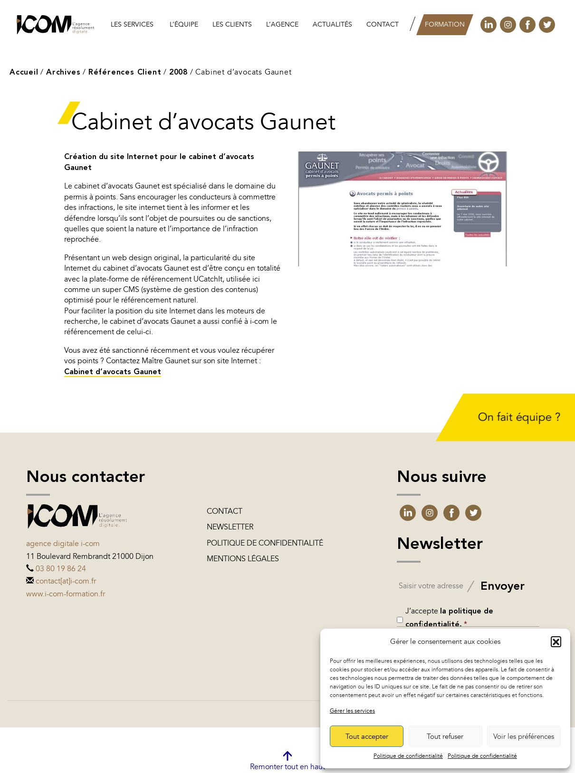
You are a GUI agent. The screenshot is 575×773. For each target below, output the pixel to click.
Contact (382, 24)
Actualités (332, 24)
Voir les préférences (523, 736)
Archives (63, 72)
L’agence (282, 24)
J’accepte (449, 617)
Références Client (125, 72)
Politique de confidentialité (408, 756)
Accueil (24, 72)
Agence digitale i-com (63, 543)
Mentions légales (243, 559)
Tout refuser (445, 736)
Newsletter (230, 527)
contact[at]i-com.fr (66, 581)
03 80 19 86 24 (61, 569)
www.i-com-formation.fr (65, 594)
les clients (232, 24)
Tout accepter (366, 736)
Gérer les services (352, 711)
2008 (178, 72)
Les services (132, 24)
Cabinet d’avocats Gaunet (112, 372)
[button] (556, 641)
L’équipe (184, 24)
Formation (445, 24)
